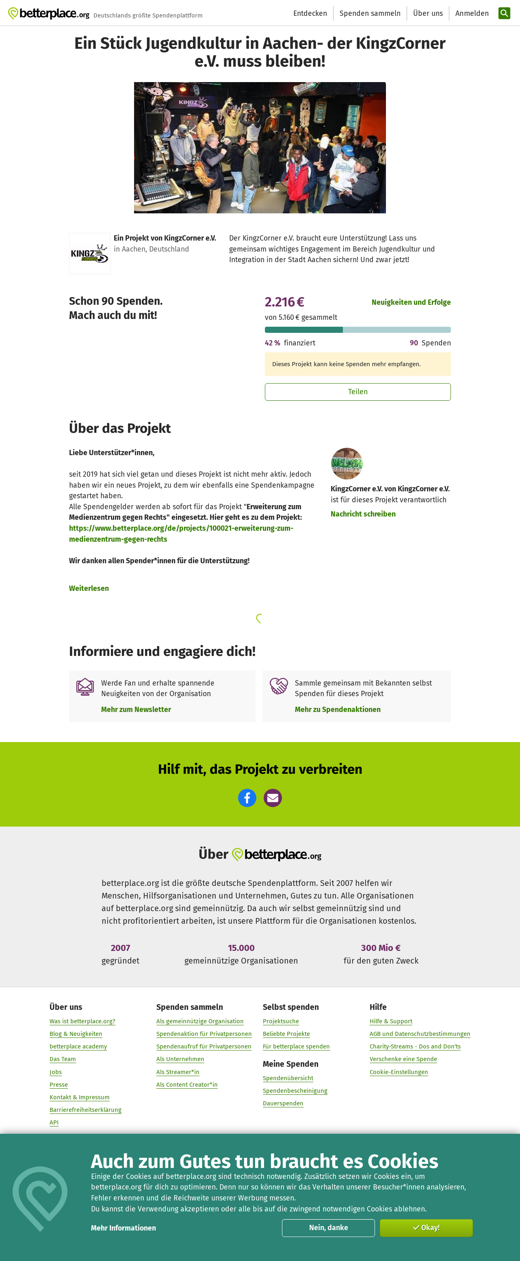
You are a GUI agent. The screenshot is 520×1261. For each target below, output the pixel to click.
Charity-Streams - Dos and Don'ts (415, 1046)
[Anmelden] (471, 13)
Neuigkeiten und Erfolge (411, 302)
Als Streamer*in (177, 1072)
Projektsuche (281, 1021)
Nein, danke (328, 1227)
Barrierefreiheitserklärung (85, 1110)
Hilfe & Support (391, 1021)
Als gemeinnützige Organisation (200, 1021)
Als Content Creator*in (187, 1084)
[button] (247, 798)
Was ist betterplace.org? (82, 1021)
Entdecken (310, 13)
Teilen (358, 391)
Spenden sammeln (370, 13)
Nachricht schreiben (363, 514)
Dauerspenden (283, 1103)
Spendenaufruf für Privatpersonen (203, 1046)
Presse (59, 1084)
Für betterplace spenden (296, 1046)
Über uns (428, 13)
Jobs (56, 1072)
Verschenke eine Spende (403, 1059)
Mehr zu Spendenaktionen (338, 709)
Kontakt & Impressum (80, 1097)
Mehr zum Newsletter (136, 709)
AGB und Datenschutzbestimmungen (420, 1034)
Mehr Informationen (123, 1228)
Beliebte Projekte (286, 1034)
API (54, 1122)
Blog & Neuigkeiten (76, 1034)
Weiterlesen (89, 588)
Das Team (63, 1059)
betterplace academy (78, 1046)
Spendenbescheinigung (295, 1091)
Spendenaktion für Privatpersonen (204, 1034)
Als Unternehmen (180, 1059)
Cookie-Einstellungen (399, 1072)
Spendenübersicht (288, 1078)
